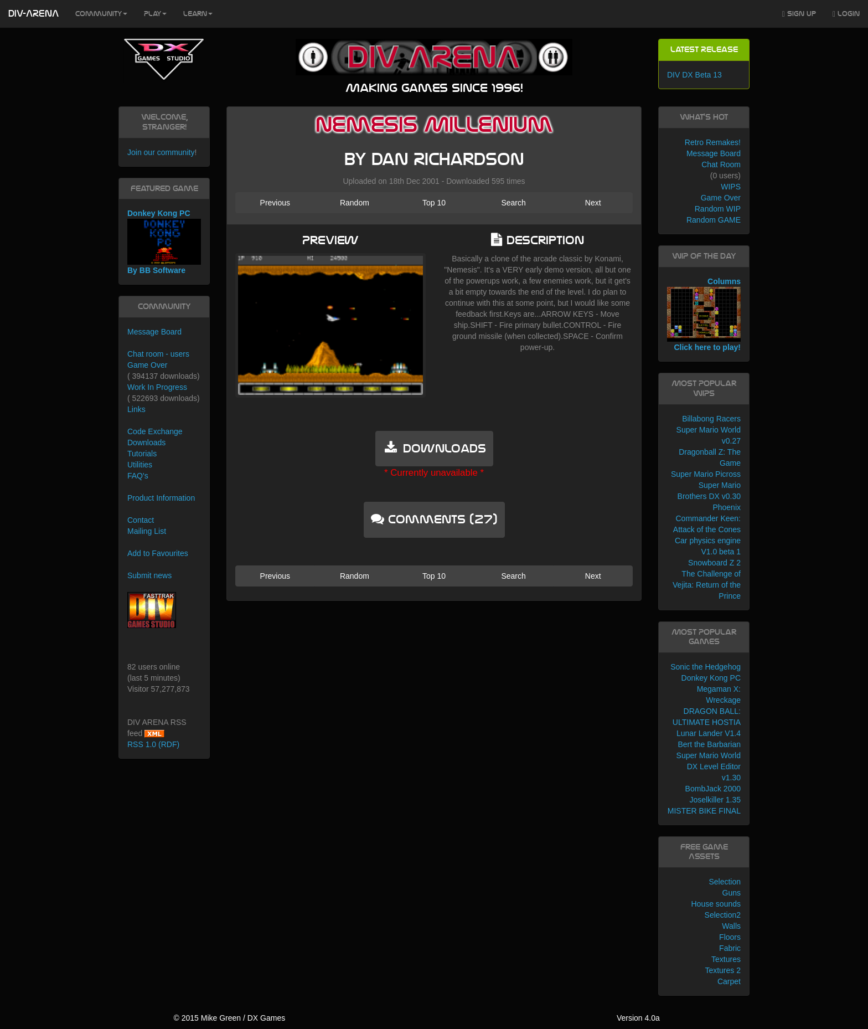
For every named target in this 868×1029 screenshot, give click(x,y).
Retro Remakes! (713, 142)
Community (101, 14)
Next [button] (593, 202)
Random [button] (354, 202)
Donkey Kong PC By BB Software (164, 242)
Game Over (147, 365)
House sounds (716, 903)
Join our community (160, 152)
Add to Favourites (157, 553)
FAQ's (137, 475)
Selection (725, 881)
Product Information (161, 497)
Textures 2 (723, 970)
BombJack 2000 (713, 788)
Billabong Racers (711, 418)
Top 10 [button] (434, 202)
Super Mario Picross (706, 474)
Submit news (149, 575)
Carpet (729, 981)
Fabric (730, 948)
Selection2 (723, 914)
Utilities (139, 464)
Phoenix (726, 507)
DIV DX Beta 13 (694, 74)
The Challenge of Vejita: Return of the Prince (707, 584)
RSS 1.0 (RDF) (153, 744)
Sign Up (799, 14)
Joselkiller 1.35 (715, 799)
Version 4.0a (638, 1017)
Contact (140, 520)
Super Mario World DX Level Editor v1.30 (708, 766)
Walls (731, 926)
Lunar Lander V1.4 (708, 733)
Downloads (146, 442)
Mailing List (146, 531)
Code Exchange (155, 431)
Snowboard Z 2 (714, 562)
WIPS (731, 186)
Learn (198, 14)
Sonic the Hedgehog (705, 666)
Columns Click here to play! (704, 314)
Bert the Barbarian (709, 744)
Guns (731, 892)
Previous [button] (275, 202)
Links (136, 409)
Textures (726, 959)
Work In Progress (157, 387)
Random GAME (713, 219)
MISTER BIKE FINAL (704, 810)
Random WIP (718, 208)
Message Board (154, 331)
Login (846, 14)
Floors (730, 937)
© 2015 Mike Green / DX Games (229, 1017)
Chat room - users (158, 353)
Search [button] (513, 202)
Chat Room (721, 164)
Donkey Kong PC (711, 677)
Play (155, 14)
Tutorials (142, 453)
